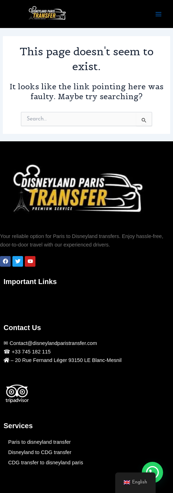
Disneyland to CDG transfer (39, 452)
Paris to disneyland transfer (39, 442)
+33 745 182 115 (30, 352)
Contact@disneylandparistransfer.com (52, 343)
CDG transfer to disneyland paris (45, 462)
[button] (11, 301)
